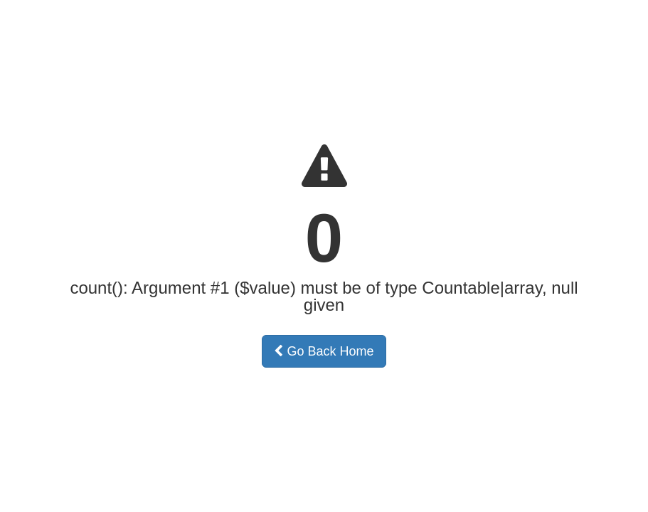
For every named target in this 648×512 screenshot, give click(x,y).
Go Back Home (323, 351)
